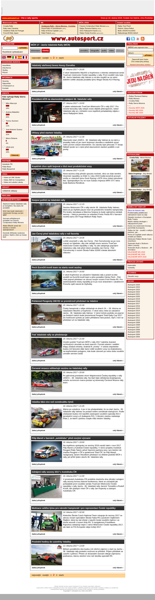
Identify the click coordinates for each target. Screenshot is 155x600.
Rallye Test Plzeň (124, 26)
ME (42, 23)
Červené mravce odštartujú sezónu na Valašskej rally (59, 368)
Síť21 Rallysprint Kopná (90, 31)
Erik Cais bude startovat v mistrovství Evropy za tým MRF (13, 213)
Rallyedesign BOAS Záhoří (128, 33)
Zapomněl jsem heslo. (140, 59)
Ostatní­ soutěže (124, 23)
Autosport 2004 (134, 334)
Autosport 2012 (134, 315)
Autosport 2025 (134, 285)
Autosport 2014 (134, 311)
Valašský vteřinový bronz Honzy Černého (53, 65)
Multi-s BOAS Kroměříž (126, 31)
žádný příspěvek (38, 91)
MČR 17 (35, 45)
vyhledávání (8, 44)
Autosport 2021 (134, 294)
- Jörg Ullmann (140, 174)
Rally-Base (6, 167)
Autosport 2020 (134, 296)
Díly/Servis (6, 68)
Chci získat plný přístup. (140, 61)
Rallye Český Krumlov (91, 33)
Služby (5, 70)
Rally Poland (48, 33)
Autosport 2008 (134, 325)
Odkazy (5, 187)
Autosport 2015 (134, 308)
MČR (81, 23)
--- (130, 106)
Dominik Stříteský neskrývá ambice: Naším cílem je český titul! (15, 235)
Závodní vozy (133, 276)
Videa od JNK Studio (12, 177)
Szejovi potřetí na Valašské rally (48, 200)
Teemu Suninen (12, 121)
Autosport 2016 (134, 306)
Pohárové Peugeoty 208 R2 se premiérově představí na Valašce (65, 301)
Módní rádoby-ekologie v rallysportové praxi (137, 222)
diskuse (120, 50)
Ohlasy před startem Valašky (47, 133)
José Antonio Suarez (14, 129)
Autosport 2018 (134, 301)
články (45, 50)
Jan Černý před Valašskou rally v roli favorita (55, 233)
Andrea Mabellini (12, 112)
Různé (5, 72)
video (111, 50)
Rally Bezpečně (8, 169)
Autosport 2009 (134, 322)
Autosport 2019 (134, 299)
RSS (87, 23)
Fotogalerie (133, 155)
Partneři (6, 161)
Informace (7, 77)
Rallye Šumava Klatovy (90, 28)
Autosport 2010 (134, 320)
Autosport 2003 (134, 337)
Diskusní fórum (134, 93)
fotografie (95, 50)
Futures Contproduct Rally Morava (94, 26)
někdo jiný (10, 147)
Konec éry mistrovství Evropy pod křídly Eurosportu (139, 227)
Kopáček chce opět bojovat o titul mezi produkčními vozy (62, 166)
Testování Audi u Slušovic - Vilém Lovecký (138, 244)
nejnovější (36, 58)
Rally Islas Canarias (10, 28)
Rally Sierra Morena (137, 103)
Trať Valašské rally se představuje (49, 334)
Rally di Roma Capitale (52, 31)
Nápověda (6, 83)
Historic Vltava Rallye (126, 28)
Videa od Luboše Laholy (13, 182)
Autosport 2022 (134, 292)
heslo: (131, 53)
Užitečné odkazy (9, 191)
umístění (84, 50)
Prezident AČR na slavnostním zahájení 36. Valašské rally (62, 99)
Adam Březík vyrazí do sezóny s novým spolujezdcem (12, 228)
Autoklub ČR (7, 164)
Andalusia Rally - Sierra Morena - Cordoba (58, 26)
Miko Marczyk (11, 103)
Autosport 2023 (134, 289)
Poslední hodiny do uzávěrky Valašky (51, 541)
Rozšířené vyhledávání (12, 52)
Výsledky (131, 268)
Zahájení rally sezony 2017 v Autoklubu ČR (54, 472)
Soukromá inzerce (11, 62)
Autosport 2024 (134, 287)
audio (104, 50)
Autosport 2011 (134, 318)
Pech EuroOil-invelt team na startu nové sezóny (57, 267)
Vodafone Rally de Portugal (13, 31)
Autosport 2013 (134, 313)
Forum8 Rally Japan (10, 33)
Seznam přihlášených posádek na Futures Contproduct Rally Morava (13, 220)
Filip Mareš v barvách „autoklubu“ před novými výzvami (61, 438)
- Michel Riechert (140, 157)
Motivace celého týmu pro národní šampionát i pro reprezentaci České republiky (74, 508)
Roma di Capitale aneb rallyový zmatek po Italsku (140, 236)
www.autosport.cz (10, 18)
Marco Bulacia (11, 138)
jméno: (138, 47)
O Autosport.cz (8, 86)
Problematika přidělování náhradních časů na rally (138, 214)
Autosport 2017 (134, 303)
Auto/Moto (6, 65)
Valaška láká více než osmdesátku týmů (52, 402)
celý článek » (118, 91)
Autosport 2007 (134, 327)
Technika (131, 273)
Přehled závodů (135, 262)
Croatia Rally (8, 26)
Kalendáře (132, 265)
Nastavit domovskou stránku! (140, 65)
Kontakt (5, 88)
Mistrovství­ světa (10, 23)
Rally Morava (134, 98)
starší (61, 58)
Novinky (5, 81)
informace (35, 50)
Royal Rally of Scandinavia (53, 28)
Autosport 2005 (134, 332)
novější (45, 58)
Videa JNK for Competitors (14, 180)
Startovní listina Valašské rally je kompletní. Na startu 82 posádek (15, 206)
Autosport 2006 (134, 330)
